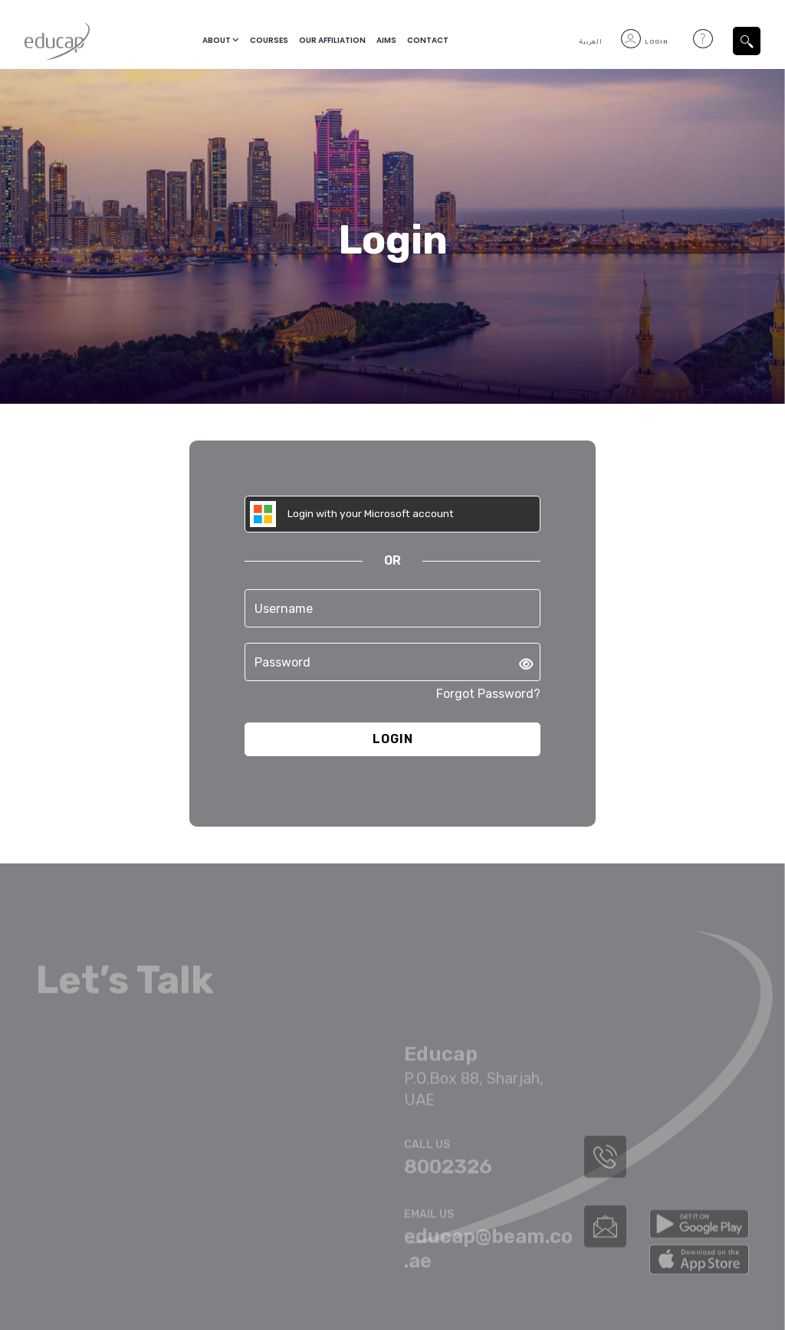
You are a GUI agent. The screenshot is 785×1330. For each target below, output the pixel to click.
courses (269, 41)
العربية (591, 41)
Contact (427, 41)
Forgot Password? (488, 694)
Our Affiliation (332, 41)
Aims (386, 41)
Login (644, 41)
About (216, 41)
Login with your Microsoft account (354, 514)
